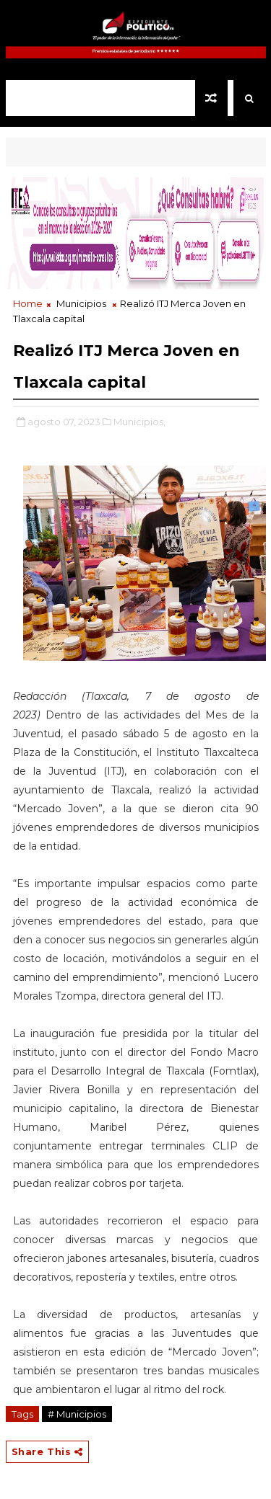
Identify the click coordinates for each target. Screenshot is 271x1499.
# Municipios (77, 1414)
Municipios (81, 303)
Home (28, 303)
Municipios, (139, 421)
